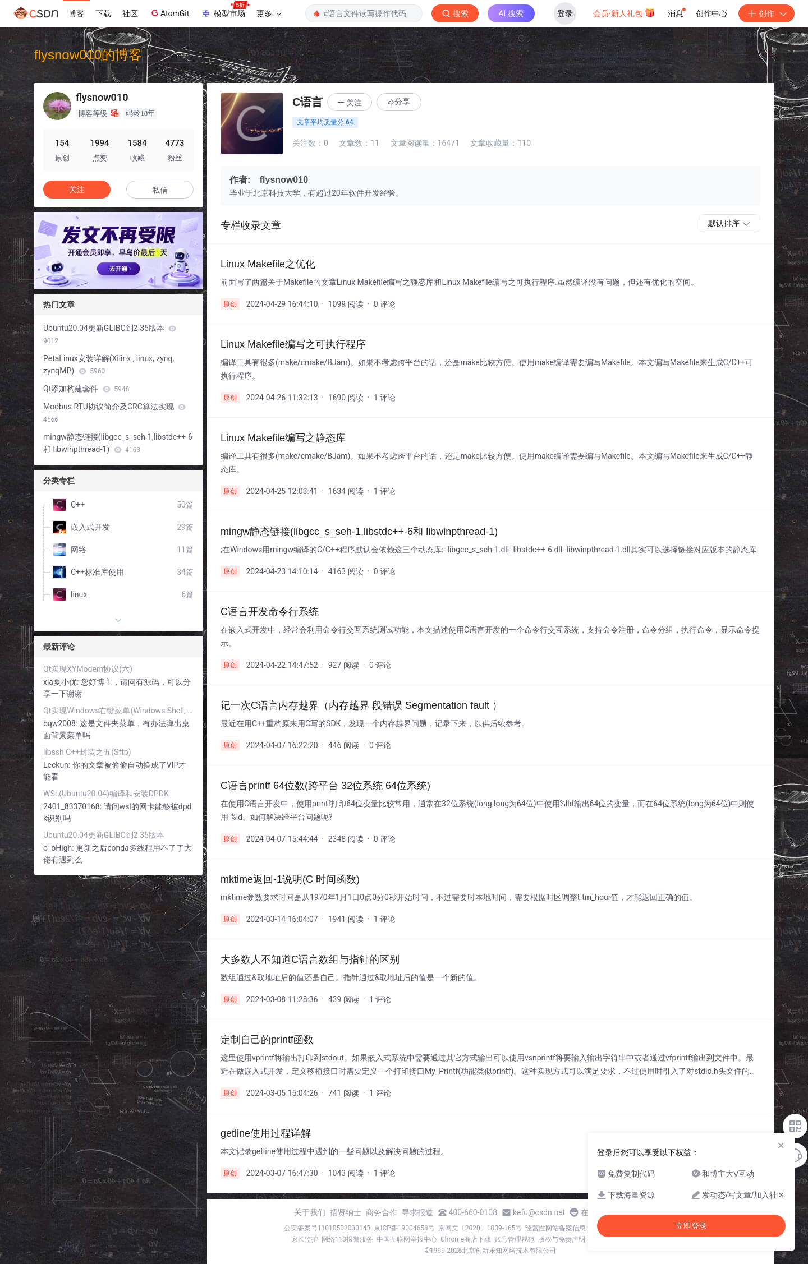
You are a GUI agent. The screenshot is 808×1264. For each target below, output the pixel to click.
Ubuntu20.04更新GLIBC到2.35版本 (109, 334)
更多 (268, 13)
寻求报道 (417, 1212)
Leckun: (57, 764)
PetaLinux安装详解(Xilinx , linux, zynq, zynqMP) (108, 364)
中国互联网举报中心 (407, 1239)
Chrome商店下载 (465, 1239)
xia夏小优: (62, 681)
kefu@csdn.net (539, 1212)
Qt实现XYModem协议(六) (87, 669)
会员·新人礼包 (624, 12)
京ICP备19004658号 (404, 1228)
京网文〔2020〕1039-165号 (480, 1228)
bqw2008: (61, 723)
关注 (77, 189)
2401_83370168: (73, 806)
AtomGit (169, 12)
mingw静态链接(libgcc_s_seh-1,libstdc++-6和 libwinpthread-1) (117, 443)
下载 (103, 13)
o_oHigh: (59, 847)
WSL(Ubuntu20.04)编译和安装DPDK (106, 793)
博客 (76, 13)
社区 (130, 13)
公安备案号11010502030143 (327, 1228)
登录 (565, 13)
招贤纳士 (345, 1212)
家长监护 (304, 1239)
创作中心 (711, 13)
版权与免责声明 (561, 1239)
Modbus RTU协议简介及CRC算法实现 (114, 412)
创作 (766, 13)
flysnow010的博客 (88, 54)
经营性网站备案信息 (555, 1228)
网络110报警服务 (347, 1239)
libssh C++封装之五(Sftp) (87, 752)
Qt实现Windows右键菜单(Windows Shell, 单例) (118, 710)
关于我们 (309, 1212)
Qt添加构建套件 (86, 388)
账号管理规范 (514, 1239)
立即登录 (691, 1225)
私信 (160, 190)
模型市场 (225, 10)
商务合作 (381, 1212)
